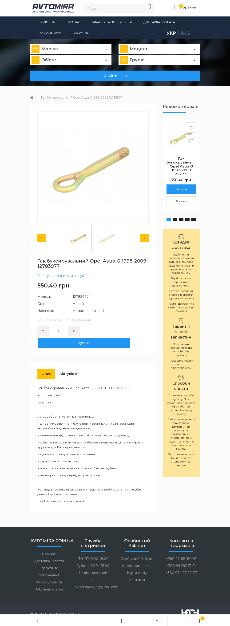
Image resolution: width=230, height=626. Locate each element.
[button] (169, 219)
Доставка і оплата (159, 22)
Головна (47, 22)
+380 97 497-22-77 (181, 563)
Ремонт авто (51, 33)
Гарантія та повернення (112, 22)
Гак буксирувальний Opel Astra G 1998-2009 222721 (183, 166)
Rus (185, 33)
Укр (171, 33)
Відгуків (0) (75, 363)
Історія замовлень (137, 556)
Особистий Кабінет (137, 548)
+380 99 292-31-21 (181, 556)
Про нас (73, 22)
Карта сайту (137, 563)
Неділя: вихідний (93, 563)
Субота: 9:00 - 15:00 (92, 556)
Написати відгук (70, 276)
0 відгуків (45, 276)
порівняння (79, 320)
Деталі (181, 201)
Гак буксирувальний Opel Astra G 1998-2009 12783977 (87, 97)
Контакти (81, 33)
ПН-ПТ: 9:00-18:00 (93, 548)
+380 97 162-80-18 (181, 548)
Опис (48, 363)
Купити (101, 331)
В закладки (49, 320)
